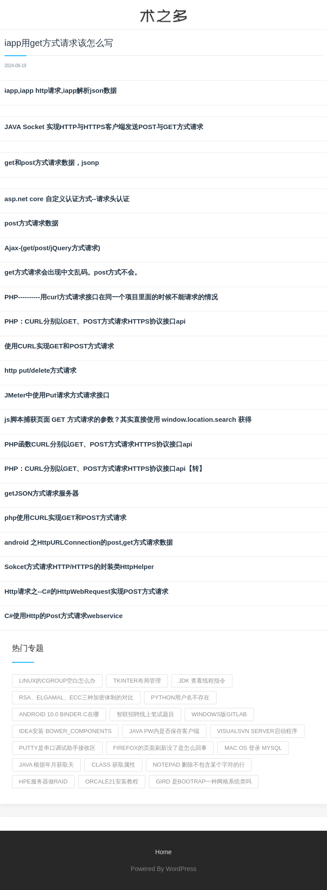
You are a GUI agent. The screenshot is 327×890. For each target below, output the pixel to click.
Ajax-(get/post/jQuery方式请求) (52, 248)
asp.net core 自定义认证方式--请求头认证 (66, 198)
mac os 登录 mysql (253, 748)
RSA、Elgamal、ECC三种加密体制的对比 (76, 697)
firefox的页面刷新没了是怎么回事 (160, 748)
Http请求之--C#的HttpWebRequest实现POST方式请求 (86, 591)
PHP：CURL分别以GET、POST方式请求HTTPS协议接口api (95, 321)
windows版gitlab (219, 714)
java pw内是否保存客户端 (164, 731)
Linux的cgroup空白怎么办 (57, 680)
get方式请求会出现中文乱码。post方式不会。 (72, 272)
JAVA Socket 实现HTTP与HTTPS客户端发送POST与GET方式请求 (103, 126)
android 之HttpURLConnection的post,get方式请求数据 (88, 542)
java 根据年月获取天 (46, 764)
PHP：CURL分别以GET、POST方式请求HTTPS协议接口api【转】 (104, 468)
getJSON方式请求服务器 (41, 493)
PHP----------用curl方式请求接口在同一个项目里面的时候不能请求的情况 (111, 297)
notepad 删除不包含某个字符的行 (199, 764)
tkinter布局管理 (137, 680)
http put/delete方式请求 (40, 370)
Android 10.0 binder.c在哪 (59, 714)
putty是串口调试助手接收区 (57, 748)
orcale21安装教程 (111, 781)
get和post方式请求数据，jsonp (51, 162)
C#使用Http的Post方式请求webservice (63, 615)
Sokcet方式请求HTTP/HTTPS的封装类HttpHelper (79, 566)
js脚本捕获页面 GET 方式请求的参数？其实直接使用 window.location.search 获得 (127, 419)
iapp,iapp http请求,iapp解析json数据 (60, 90)
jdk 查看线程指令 (202, 680)
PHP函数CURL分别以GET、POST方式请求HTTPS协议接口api (98, 444)
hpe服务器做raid (43, 781)
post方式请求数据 (31, 223)
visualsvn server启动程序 (257, 731)
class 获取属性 (113, 764)
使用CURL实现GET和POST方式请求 (59, 346)
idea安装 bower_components (65, 731)
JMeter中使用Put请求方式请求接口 (57, 395)
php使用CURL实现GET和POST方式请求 (65, 517)
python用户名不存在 (180, 697)
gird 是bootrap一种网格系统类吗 (204, 781)
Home (163, 852)
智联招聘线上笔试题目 (145, 714)
